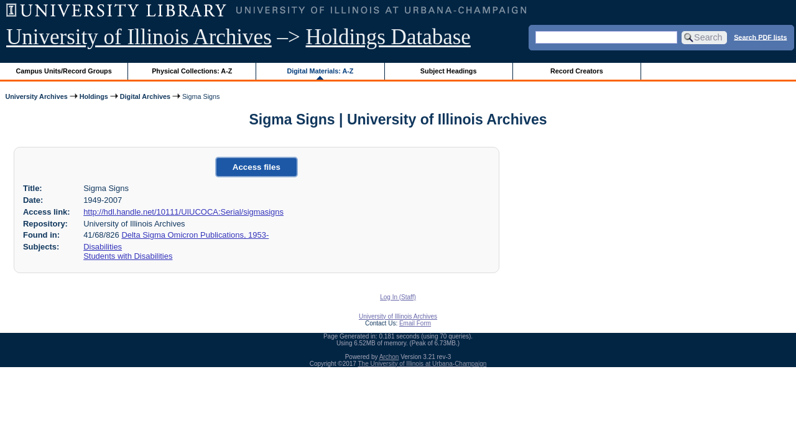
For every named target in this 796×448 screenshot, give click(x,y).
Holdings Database (388, 37)
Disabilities (102, 246)
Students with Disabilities (127, 256)
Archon (389, 356)
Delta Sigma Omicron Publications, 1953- (195, 235)
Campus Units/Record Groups (64, 71)
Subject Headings (448, 71)
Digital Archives (145, 96)
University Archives (36, 96)
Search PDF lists (760, 36)
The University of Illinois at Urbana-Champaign (422, 363)
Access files (256, 167)
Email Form (415, 323)
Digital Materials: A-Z (320, 71)
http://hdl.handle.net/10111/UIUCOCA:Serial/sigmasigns (183, 212)
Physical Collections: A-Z (192, 71)
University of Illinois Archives (139, 37)
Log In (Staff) (398, 297)
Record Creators (576, 71)
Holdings (94, 96)
